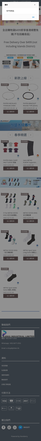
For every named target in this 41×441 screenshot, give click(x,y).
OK (33, 17)
